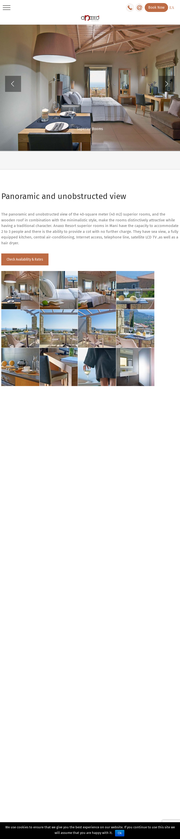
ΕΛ (171, 8)
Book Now (156, 7)
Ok (120, 833)
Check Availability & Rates (25, 259)
